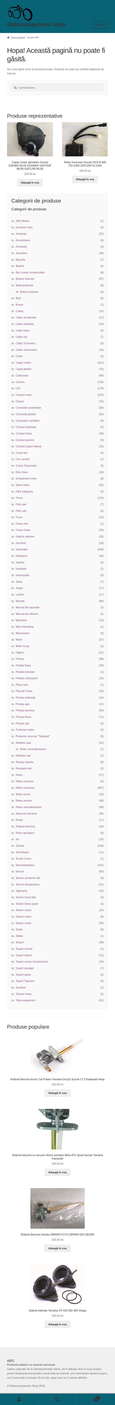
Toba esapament (25, 1000)
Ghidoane (21, 555)
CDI (18, 388)
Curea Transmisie (26, 465)
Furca (19, 517)
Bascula (20, 259)
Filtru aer (21, 504)
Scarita (20, 845)
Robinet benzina (25, 826)
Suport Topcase (25, 981)
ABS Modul (22, 221)
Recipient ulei (24, 768)
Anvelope (21, 246)
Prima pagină (18, 37)
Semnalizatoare (25, 865)
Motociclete (22, 633)
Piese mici (22, 684)
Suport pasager (25, 968)
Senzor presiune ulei (28, 878)
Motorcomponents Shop (36, 24)
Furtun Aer (22, 523)
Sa (17, 839)
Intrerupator (23, 575)
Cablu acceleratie (26, 317)
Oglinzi (20, 652)
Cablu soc (22, 336)
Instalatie (21, 568)
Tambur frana (23, 994)
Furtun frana (23, 530)
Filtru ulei (21, 510)
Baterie (20, 266)
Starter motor (23, 923)
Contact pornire (25, 440)
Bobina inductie (25, 278)
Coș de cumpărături (88, 1397)
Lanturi (20, 594)
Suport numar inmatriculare (32, 961)
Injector (20, 562)
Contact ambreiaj (26, 427)
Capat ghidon (24, 369)
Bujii (18, 298)
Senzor (20, 871)
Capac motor (23, 362)
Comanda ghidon (26, 414)
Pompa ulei (22, 723)
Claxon (20, 401)
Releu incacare (25, 781)
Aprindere (21, 253)
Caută (57, 1399)
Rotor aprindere (25, 833)
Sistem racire (23, 910)
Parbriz (20, 658)
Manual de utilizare (27, 613)
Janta (19, 581)
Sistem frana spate (27, 903)
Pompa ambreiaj (25, 697)
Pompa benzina (25, 710)
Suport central (24, 948)
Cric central (22, 459)
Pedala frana (23, 665)
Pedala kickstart (25, 671)
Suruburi (21, 987)
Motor (19, 639)
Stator (19, 929)
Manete (20, 601)
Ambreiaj (21, 233)
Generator (22, 549)
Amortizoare (23, 240)
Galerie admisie (25, 536)
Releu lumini (23, 794)
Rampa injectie (24, 762)
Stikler (19, 936)
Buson (19, 304)
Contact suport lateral (28, 446)
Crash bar (21, 452)
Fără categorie (24, 491)
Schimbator (22, 852)
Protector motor (25, 729)
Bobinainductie (24, 285)
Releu (19, 775)
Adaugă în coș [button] (30, 182)
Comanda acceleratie (28, 407)
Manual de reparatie (28, 607)
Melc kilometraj (25, 626)
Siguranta (21, 890)
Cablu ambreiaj (25, 324)
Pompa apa (22, 704)
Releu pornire (24, 800)
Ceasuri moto (24, 394)
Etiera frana (23, 485)
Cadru (19, 356)
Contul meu (19, 1399)
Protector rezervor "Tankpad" (33, 736)
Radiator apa (23, 742)
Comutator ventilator (28, 420)
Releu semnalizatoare (33, 749)
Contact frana (24, 433)
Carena (20, 382)
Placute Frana (24, 691)
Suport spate (23, 974)
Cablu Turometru (26, 343)
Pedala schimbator (27, 678)
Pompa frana (23, 717)
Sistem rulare (23, 916)
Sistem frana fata (26, 897)
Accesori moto (24, 227)
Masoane (21, 620)
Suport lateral (24, 955)
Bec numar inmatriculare (30, 272)
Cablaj (19, 311)
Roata (19, 820)
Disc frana (22, 472)
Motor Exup (22, 646)
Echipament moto (26, 478)
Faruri (19, 497)
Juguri (19, 588)
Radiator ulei (23, 755)
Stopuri (20, 942)
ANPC (10, 1360)
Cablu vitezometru (26, 349)
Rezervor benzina (26, 813)
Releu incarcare (25, 787)
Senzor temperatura (27, 884)
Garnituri (21, 543)
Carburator (22, 375)
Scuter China (23, 858)
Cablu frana (23, 330)
